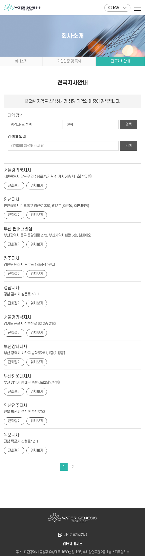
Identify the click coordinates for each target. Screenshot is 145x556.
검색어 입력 (17, 137)
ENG (113, 7)
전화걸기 (14, 185)
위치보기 (36, 185)
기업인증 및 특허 (69, 61)
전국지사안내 (120, 61)
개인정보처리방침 (75, 534)
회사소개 (21, 61)
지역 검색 (15, 115)
